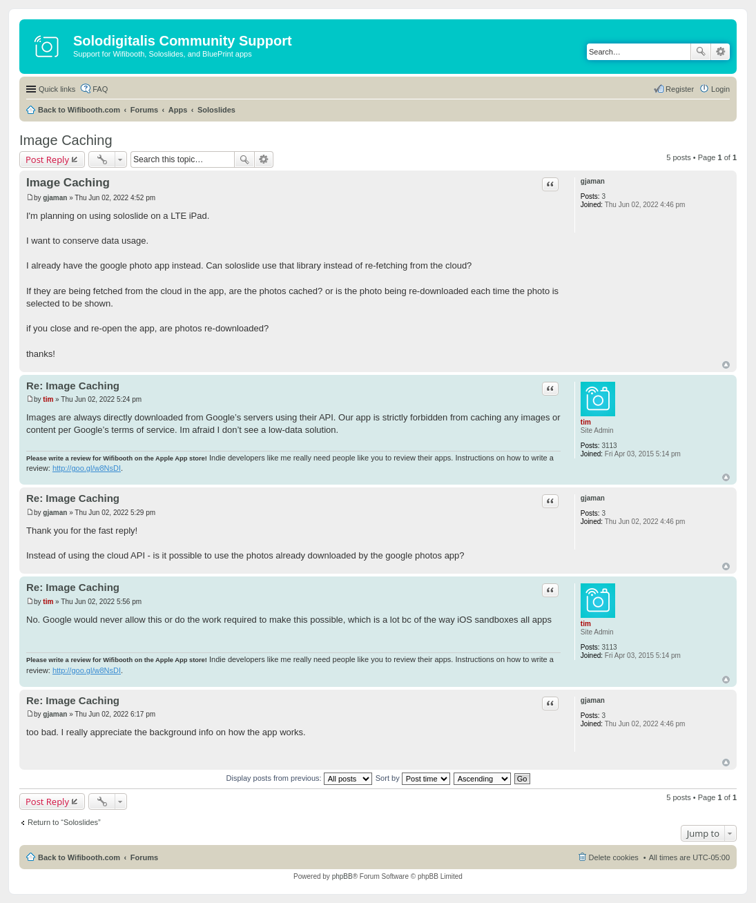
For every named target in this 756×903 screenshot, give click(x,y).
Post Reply (47, 159)
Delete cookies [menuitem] (614, 857)
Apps (178, 110)
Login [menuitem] (720, 89)
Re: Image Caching (72, 385)
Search (700, 51)
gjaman (593, 181)
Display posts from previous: (299, 778)
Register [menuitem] (680, 89)
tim (586, 422)
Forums (144, 110)
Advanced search (720, 51)
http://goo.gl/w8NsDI (86, 468)
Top (726, 365)
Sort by (413, 778)
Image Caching (66, 140)
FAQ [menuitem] (100, 89)
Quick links (57, 89)
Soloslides (216, 110)
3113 (609, 445)
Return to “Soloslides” (64, 822)
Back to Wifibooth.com (79, 110)
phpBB (342, 876)
